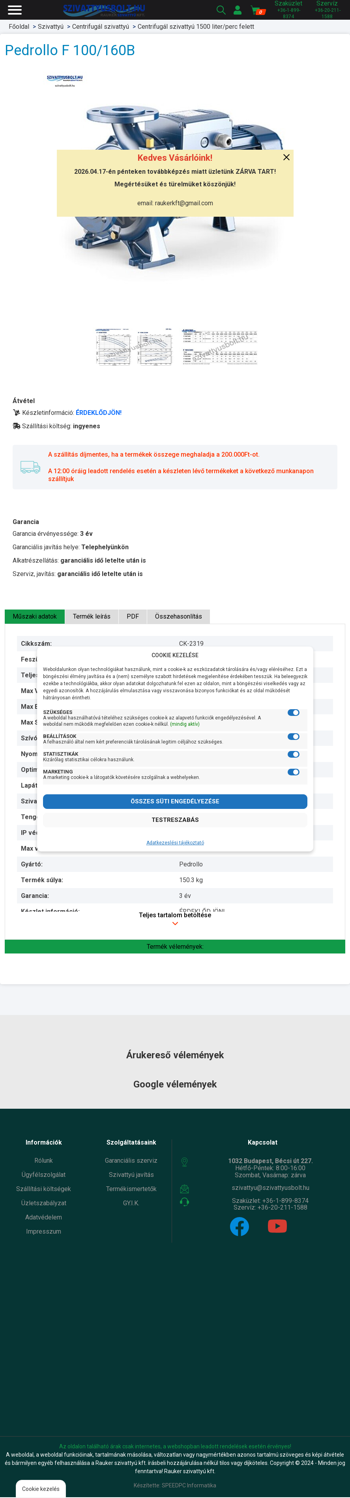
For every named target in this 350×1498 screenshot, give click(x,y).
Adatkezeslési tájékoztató (175, 843)
